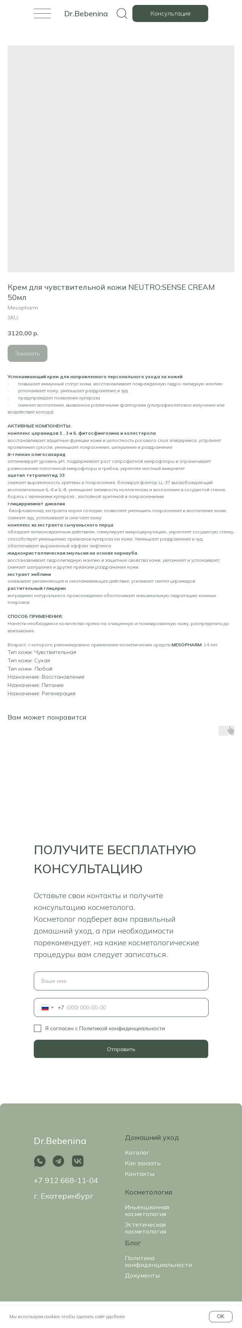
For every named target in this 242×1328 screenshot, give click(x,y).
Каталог (137, 1152)
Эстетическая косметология (145, 1228)
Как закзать (143, 1163)
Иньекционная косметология (147, 1210)
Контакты (139, 1173)
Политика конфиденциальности (158, 1261)
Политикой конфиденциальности (122, 1028)
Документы (142, 1275)
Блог (133, 1242)
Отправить (121, 1049)
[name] (121, 980)
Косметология (148, 1192)
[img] (42, 13)
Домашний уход (152, 1137)
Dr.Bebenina (86, 13)
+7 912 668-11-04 (66, 1180)
